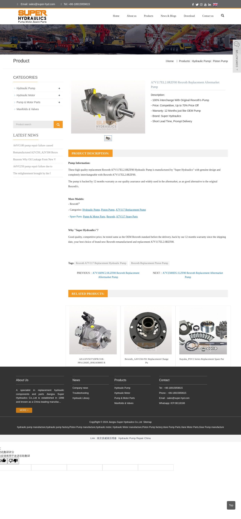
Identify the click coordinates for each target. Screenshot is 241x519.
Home (116, 16)
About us (132, 16)
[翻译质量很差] (14, 461)
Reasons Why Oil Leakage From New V (34, 159)
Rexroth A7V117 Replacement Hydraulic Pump (101, 263)
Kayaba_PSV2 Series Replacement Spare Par (201, 359)
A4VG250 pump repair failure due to (32, 166)
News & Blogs (168, 16)
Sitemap (147, 422)
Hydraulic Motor (26, 95)
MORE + (24, 410)
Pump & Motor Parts (28, 102)
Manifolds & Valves (28, 109)
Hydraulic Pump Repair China (134, 438)
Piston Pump (220, 61)
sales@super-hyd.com (178, 398)
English (220, 4)
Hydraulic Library (80, 398)
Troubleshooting (80, 393)
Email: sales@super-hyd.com (35, 4)
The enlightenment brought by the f (32, 173)
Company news (80, 388)
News (76, 380)
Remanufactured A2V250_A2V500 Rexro (35, 152)
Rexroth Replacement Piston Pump (149, 263)
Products (148, 16)
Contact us (208, 16)
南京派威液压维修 (107, 438)
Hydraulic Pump (201, 61)
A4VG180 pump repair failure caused (33, 145)
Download (189, 16)
